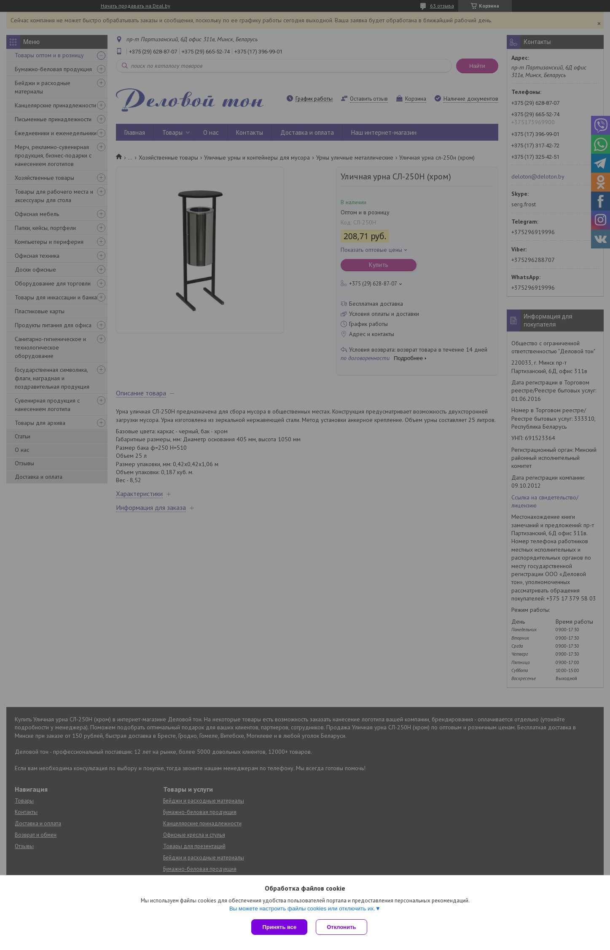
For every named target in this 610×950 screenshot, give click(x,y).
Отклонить (341, 927)
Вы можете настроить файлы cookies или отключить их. (302, 908)
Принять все (279, 927)
